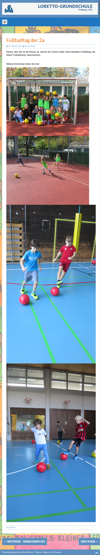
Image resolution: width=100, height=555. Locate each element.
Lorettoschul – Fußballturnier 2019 (24, 541)
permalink (11, 527)
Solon (46, 552)
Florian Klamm (30, 46)
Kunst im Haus (89, 541)
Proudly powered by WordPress (17, 552)
